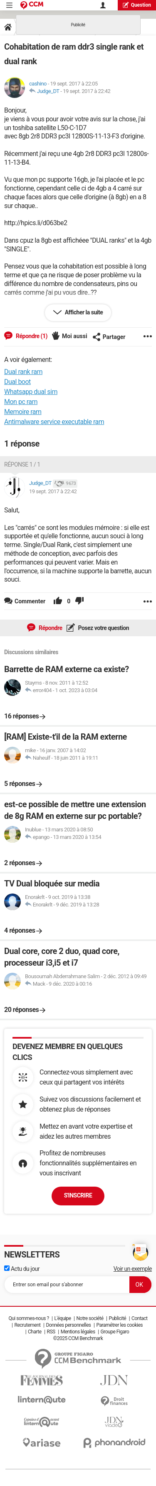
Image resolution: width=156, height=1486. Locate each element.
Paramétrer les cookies (119, 1325)
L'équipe (62, 1318)
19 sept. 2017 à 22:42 (86, 91)
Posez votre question (103, 628)
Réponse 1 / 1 (22, 464)
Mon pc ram (20, 402)
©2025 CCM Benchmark (78, 1338)
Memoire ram (23, 412)
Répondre (49, 628)
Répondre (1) (31, 336)
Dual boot (17, 382)
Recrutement (28, 1325)
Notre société (89, 1318)
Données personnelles (68, 1325)
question (137, 5)
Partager (109, 337)
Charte (35, 1332)
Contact (139, 1318)
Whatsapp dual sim (30, 392)
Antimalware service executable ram (54, 422)
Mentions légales (78, 1332)
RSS (51, 1332)
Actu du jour (22, 1268)
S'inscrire (78, 1195)
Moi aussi (74, 336)
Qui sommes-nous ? (28, 1318)
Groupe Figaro (115, 1332)
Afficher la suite (83, 312)
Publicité (117, 1318)
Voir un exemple (133, 1268)
